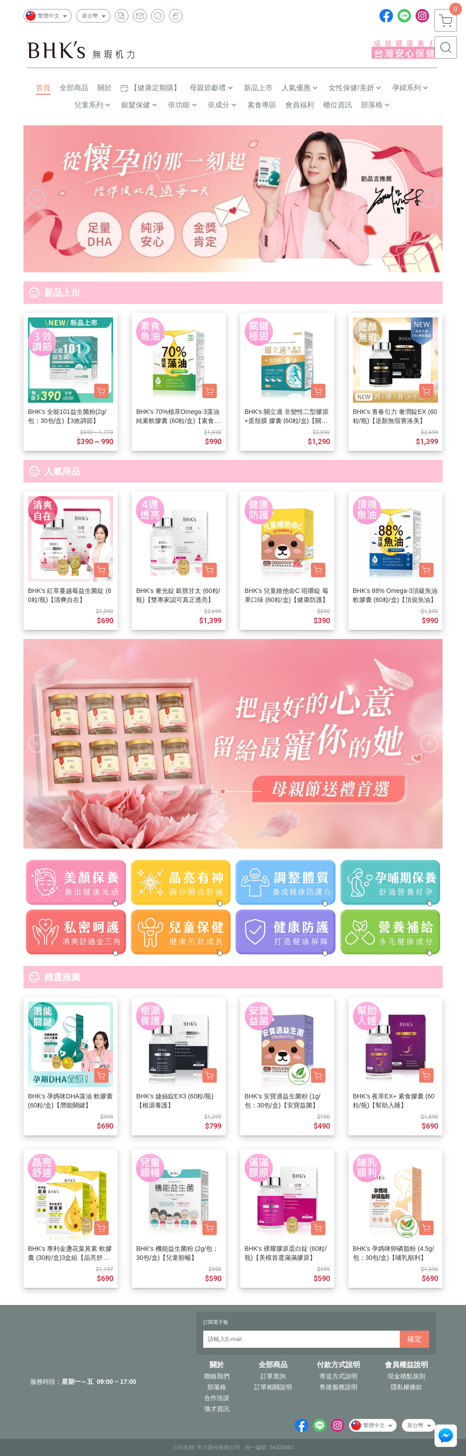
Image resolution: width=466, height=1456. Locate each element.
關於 (217, 1365)
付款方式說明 (338, 1365)
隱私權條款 (406, 1387)
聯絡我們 (216, 1376)
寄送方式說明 (338, 1376)
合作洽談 (216, 1398)
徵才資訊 (216, 1408)
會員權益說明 (406, 1365)
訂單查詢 (273, 1376)
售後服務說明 (338, 1387)
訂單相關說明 (273, 1387)
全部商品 (273, 1365)
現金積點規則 (406, 1376)
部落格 (216, 1387)
